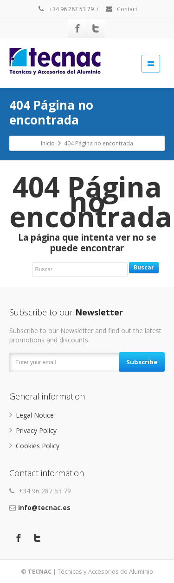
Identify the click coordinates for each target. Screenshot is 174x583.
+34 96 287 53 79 (65, 9)
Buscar (144, 267)
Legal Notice (35, 415)
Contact (121, 9)
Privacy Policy (36, 430)
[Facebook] (77, 28)
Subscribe (141, 362)
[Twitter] (95, 28)
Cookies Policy (37, 445)
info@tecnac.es (44, 507)
